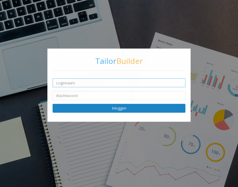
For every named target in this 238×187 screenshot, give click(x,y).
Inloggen (119, 108)
